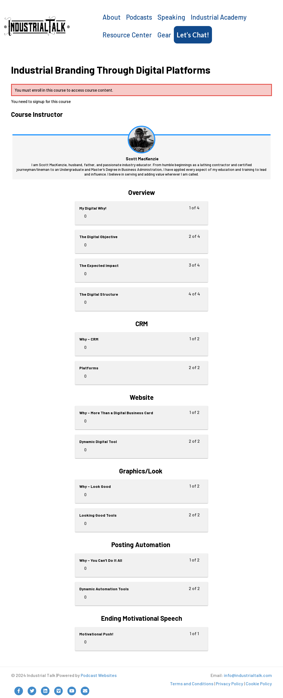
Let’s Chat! (193, 35)
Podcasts (139, 17)
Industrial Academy (219, 17)
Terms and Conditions (191, 683)
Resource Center (127, 35)
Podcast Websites (99, 675)
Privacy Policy (229, 683)
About (111, 17)
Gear (164, 35)
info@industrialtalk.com (248, 675)
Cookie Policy (259, 683)
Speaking (171, 17)
